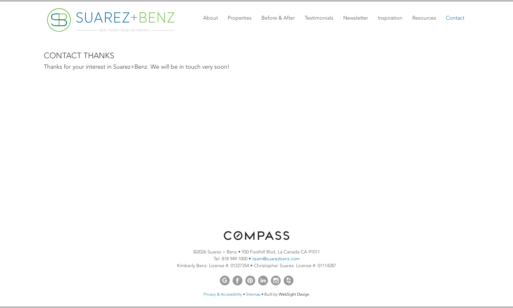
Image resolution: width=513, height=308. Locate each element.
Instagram (276, 280)
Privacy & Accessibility (222, 294)
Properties (240, 18)
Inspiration (390, 18)
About (210, 18)
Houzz (288, 280)
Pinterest (250, 280)
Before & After (278, 18)
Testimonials (319, 18)
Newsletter (355, 18)
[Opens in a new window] (256, 238)
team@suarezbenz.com (276, 259)
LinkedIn (263, 280)
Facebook (237, 280)
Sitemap (253, 294)
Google (225, 280)
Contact (455, 18)
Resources (424, 18)
